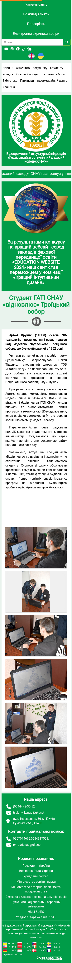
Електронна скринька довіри (36, 34)
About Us (8, 87)
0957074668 (21, 838)
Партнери (27, 80)
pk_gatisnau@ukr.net (27, 845)
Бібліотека (9, 80)
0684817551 (39, 838)
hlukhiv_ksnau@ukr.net (28, 812)
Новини (7, 68)
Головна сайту (36, 4)
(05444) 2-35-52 (24, 806)
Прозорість (36, 24)
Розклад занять (36, 14)
